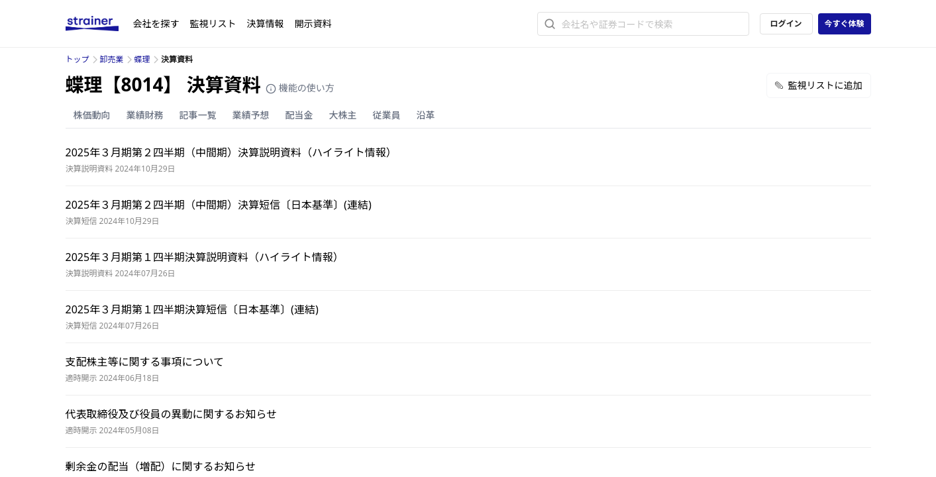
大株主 (343, 115)
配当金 (299, 115)
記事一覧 (198, 115)
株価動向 (92, 115)
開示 (313, 23)
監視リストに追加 (818, 85)
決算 (265, 23)
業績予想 (251, 115)
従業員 (387, 115)
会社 (156, 23)
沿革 (426, 115)
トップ (77, 59)
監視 (213, 23)
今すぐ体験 (844, 23)
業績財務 (145, 115)
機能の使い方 (300, 87)
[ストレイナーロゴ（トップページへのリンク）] (99, 24)
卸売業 (112, 59)
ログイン (786, 23)
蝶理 (142, 59)
